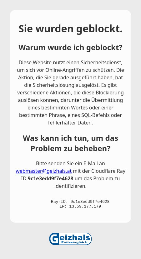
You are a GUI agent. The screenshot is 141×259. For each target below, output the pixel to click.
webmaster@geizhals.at (44, 170)
